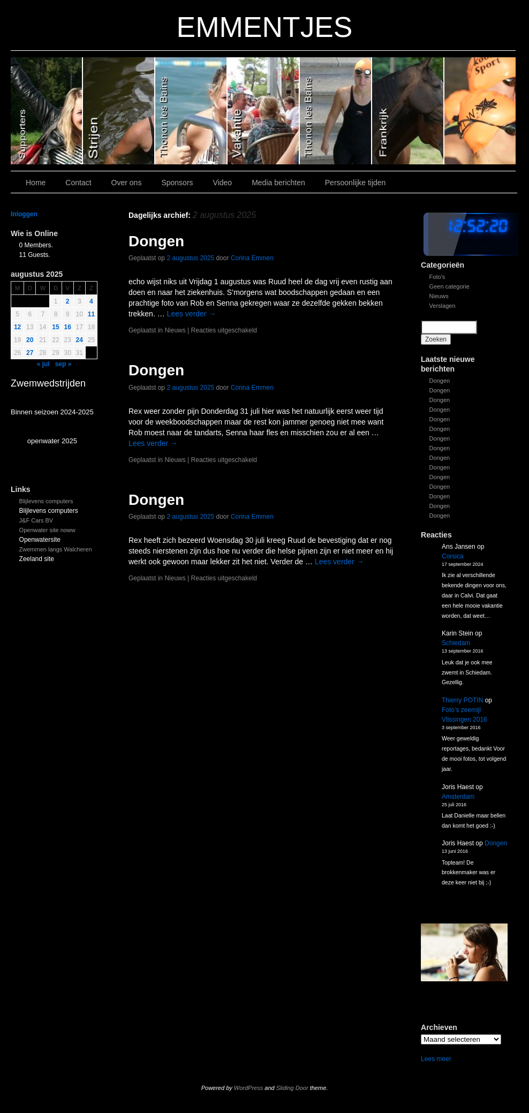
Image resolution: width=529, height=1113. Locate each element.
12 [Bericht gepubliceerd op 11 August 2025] (17, 327)
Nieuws (439, 296)
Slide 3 (264, 110)
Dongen (439, 380)
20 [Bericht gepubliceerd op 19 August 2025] (29, 340)
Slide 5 (119, 110)
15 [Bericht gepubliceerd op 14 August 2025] (55, 327)
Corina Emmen (252, 258)
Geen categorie (449, 286)
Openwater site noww (47, 530)
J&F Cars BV (36, 520)
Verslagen (442, 305)
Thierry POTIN (462, 700)
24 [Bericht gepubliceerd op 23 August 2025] (79, 340)
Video (222, 182)
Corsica (453, 556)
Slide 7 (480, 110)
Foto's (437, 277)
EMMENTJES (265, 27)
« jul (43, 364)
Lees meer (436, 1059)
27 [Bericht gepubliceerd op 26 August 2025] (29, 353)
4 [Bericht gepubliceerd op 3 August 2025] (91, 301)
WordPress (248, 1088)
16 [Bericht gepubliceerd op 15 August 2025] (67, 327)
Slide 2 (336, 110)
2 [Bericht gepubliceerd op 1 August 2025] (68, 301)
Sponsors (177, 182)
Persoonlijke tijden (355, 182)
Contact (78, 182)
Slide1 (408, 110)
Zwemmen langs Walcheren (55, 549)
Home (36, 182)
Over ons (126, 182)
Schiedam (456, 643)
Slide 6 (47, 110)
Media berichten (278, 182)
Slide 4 (191, 110)
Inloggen (24, 214)
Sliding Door (292, 1088)
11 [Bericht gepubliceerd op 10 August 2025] (91, 314)
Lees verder (191, 313)
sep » (63, 364)
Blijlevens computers (46, 501)
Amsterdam (458, 796)
